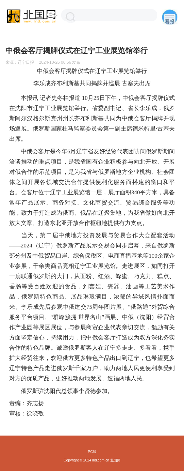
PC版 (92, 452)
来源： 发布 (42, 62)
